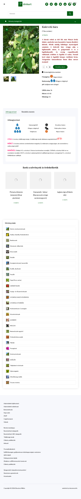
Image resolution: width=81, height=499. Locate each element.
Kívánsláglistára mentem (51, 72)
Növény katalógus (9, 428)
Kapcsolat (7, 413)
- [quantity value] (43, 67)
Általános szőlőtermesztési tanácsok (15, 461)
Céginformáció (8, 419)
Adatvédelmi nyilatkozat (11, 406)
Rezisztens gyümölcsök (11, 473)
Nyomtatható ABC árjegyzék (12, 434)
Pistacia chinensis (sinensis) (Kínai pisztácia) (16, 195)
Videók (6, 422)
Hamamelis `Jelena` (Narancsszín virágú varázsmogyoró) (40, 195)
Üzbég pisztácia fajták (10, 458)
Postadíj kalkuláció (9, 449)
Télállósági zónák (9, 437)
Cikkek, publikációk (9, 440)
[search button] (70, 13)
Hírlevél (6, 443)
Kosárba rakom (60, 67)
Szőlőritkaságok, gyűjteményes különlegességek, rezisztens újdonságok (22, 453)
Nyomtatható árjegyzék (11, 431)
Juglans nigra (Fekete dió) (65, 193)
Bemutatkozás (8, 409)
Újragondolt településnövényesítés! (15, 470)
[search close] (75, 3)
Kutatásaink (7, 476)
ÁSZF (5, 416)
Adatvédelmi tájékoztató (11, 403)
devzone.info (73, 488)
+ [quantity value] (49, 67)
